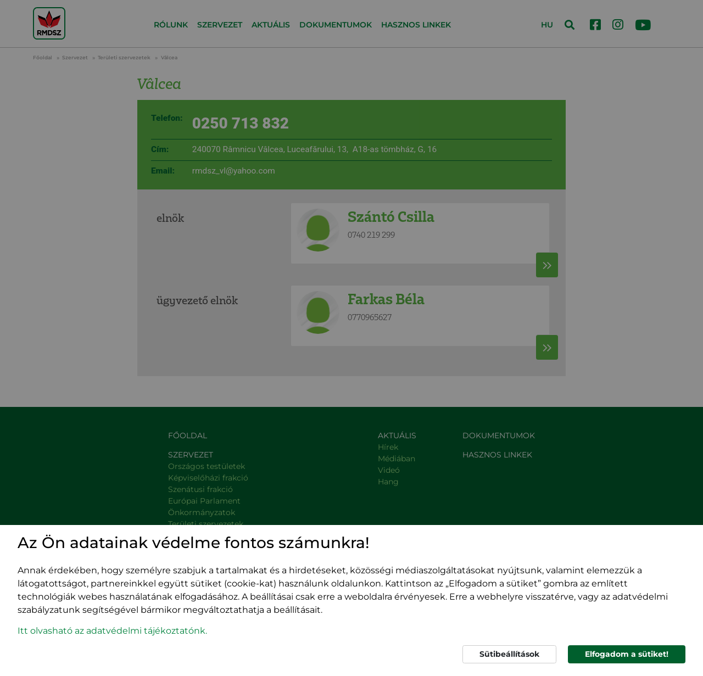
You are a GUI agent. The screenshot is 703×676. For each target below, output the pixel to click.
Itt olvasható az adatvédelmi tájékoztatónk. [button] (112, 630)
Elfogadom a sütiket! (626, 654)
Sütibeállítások (509, 654)
